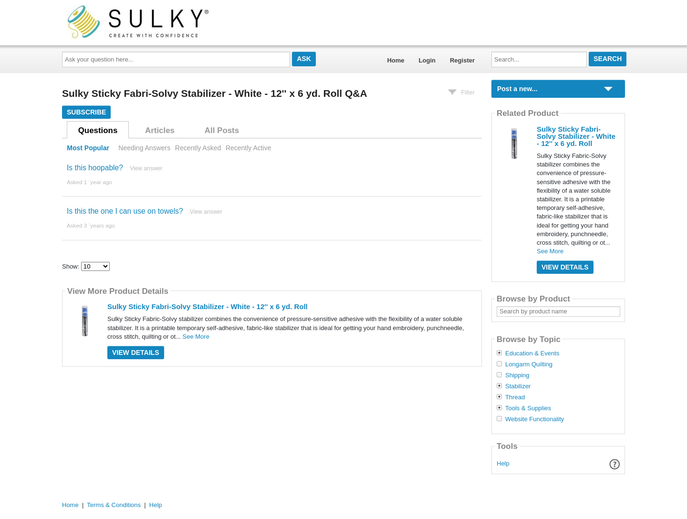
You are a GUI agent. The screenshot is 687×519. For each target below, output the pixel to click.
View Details (135, 352)
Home (395, 60)
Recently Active (248, 148)
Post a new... (517, 89)
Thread (515, 397)
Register (462, 60)
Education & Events (532, 353)
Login (427, 60)
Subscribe (86, 112)
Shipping (517, 375)
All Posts (222, 130)
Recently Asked (198, 148)
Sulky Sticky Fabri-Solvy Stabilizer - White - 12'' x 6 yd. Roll (207, 306)
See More (196, 336)
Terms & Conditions (114, 505)
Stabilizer (518, 386)
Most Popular (88, 148)
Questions (98, 130)
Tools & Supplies (528, 408)
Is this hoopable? (95, 168)
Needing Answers (144, 148)
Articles (160, 130)
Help (503, 463)
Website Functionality (534, 419)
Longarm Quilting (528, 364)
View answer (146, 168)
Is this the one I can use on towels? (125, 211)
